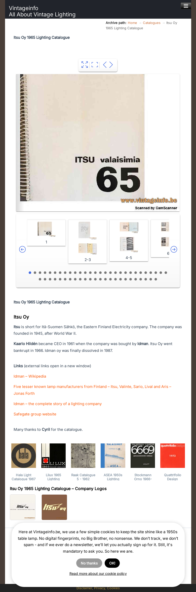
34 (65, 279)
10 (75, 272)
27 (161, 272)
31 (50, 279)
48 (135, 279)
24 (145, 272)
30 (45, 279)
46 (125, 279)
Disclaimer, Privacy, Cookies (98, 588)
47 (130, 279)
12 (85, 272)
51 (150, 279)
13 (90, 272)
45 (120, 279)
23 (140, 272)
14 (95, 272)
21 (130, 272)
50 (145, 279)
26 (155, 272)
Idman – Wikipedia (30, 376)
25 (150, 272)
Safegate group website (35, 414)
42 (105, 279)
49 (140, 279)
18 (115, 272)
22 (135, 272)
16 (105, 272)
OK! (112, 563)
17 (110, 272)
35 (70, 279)
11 (80, 272)
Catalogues (152, 23)
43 (110, 279)
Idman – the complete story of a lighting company (58, 403)
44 (115, 279)
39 (90, 279)
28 (166, 272)
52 (155, 279)
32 (55, 279)
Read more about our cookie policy (98, 573)
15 (100, 272)
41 (100, 279)
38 (85, 279)
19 (120, 272)
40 (95, 279)
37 (80, 279)
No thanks (89, 563)
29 (40, 279)
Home (132, 23)
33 (60, 279)
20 (125, 272)
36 (75, 279)
